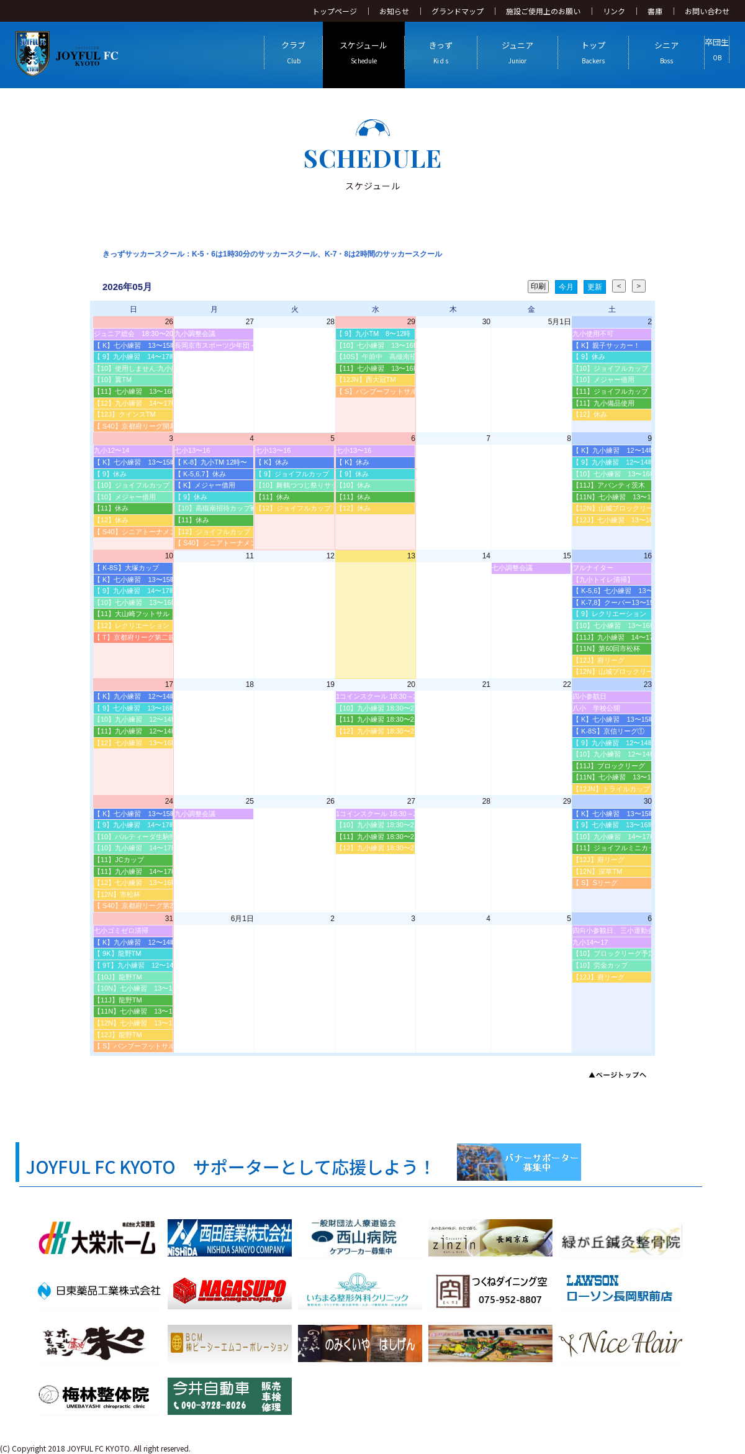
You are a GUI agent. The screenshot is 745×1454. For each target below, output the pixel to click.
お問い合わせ (707, 11)
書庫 (655, 11)
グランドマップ (457, 11)
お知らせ (394, 11)
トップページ (334, 11)
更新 (594, 287)
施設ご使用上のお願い (543, 11)
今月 (566, 287)
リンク (614, 11)
